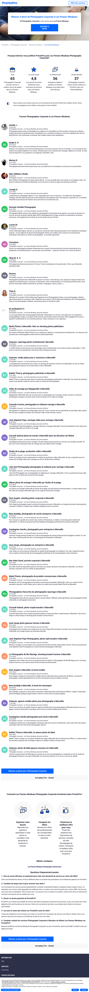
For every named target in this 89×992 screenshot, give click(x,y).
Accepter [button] (84, 989)
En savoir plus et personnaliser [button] (11, 989)
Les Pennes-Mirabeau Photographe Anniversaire (44, 867)
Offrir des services (78, 3)
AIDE (2, 961)
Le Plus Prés (5, 970)
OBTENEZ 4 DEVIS (44, 28)
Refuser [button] (75, 989)
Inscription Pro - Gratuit (44, 778)
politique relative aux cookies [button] (58, 982)
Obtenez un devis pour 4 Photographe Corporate (27, 771)
